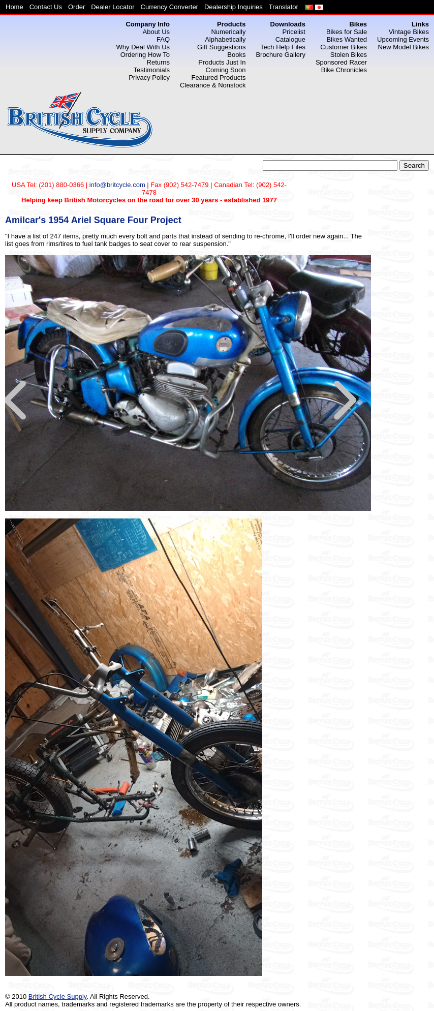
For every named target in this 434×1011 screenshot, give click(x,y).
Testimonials (152, 70)
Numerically (228, 32)
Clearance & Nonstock (212, 85)
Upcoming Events (403, 39)
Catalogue (290, 39)
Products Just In (221, 62)
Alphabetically (225, 39)
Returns (158, 62)
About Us (156, 32)
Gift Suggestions (221, 47)
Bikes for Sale (346, 32)
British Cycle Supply (57, 996)
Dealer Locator (112, 7)
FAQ (163, 39)
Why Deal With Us (143, 47)
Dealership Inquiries (233, 7)
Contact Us (45, 7)
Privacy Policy (149, 77)
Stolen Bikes (348, 54)
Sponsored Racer (341, 62)
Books (236, 54)
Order (76, 7)
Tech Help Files (282, 47)
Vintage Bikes (409, 32)
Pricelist (293, 32)
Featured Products (218, 77)
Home (14, 7)
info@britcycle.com (117, 185)
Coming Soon (226, 70)
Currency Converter (169, 7)
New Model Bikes (403, 47)
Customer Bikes (343, 47)
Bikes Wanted (346, 39)
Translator (283, 7)
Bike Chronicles (344, 70)
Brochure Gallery (280, 54)
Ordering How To (145, 54)
